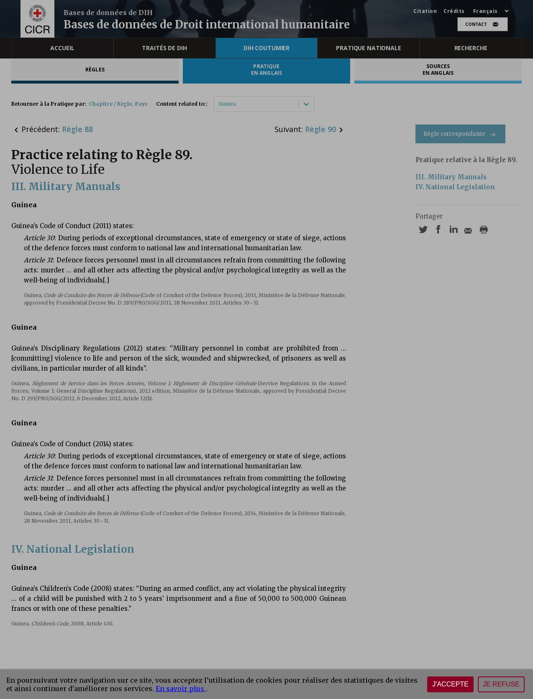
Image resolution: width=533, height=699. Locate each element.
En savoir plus (181, 688)
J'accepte (450, 684)
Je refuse (501, 684)
